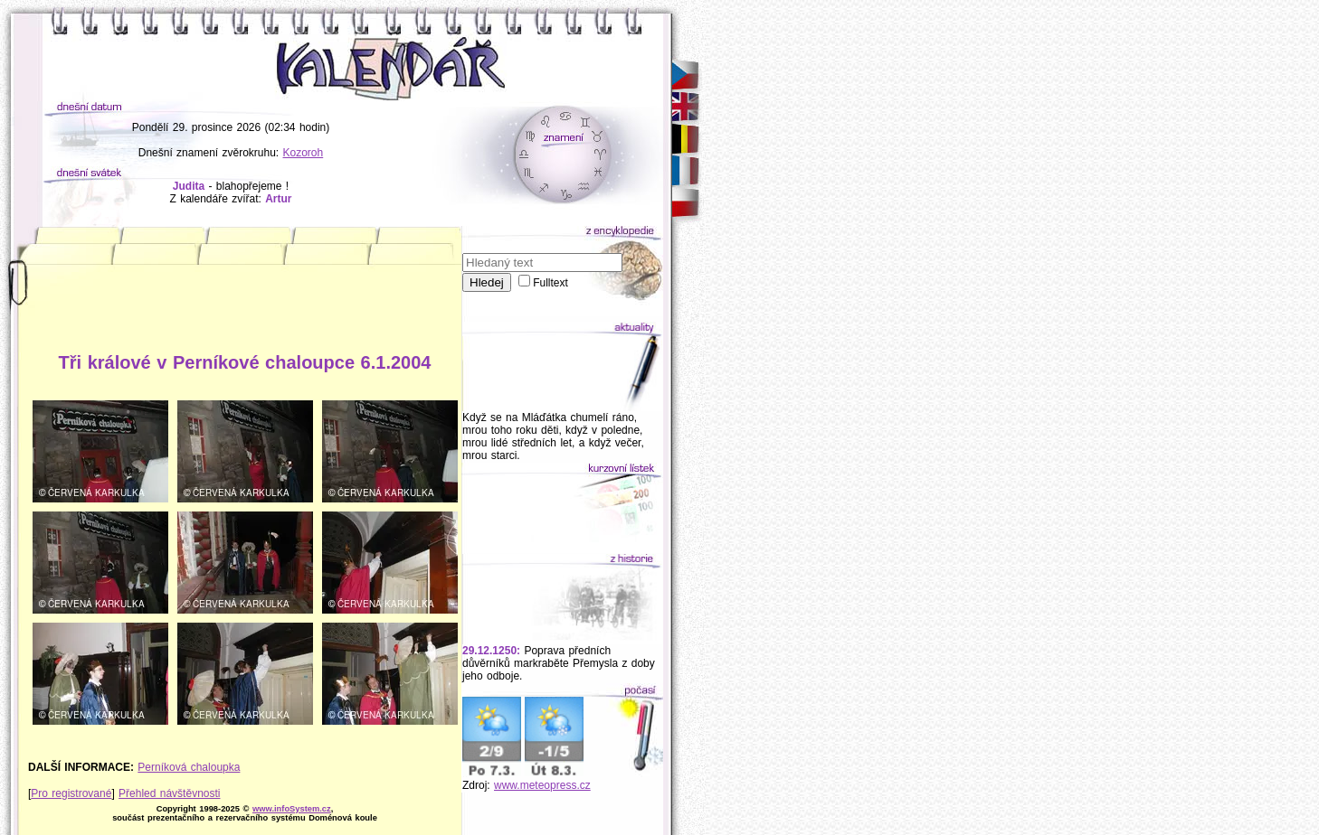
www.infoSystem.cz (291, 808)
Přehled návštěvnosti (169, 793)
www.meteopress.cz (542, 785)
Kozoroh (303, 152)
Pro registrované (71, 793)
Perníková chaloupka (189, 767)
